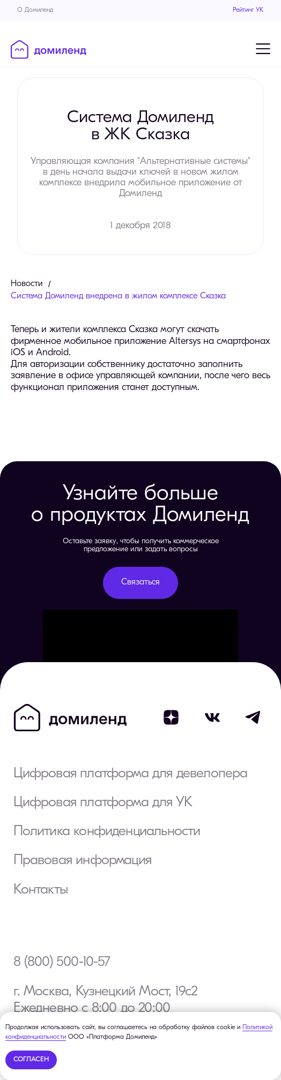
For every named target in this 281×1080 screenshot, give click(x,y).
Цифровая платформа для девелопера (130, 774)
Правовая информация (82, 860)
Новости (27, 284)
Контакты (40, 890)
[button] (140, 583)
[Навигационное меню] (262, 48)
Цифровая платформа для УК (103, 803)
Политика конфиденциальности (107, 831)
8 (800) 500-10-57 (61, 962)
